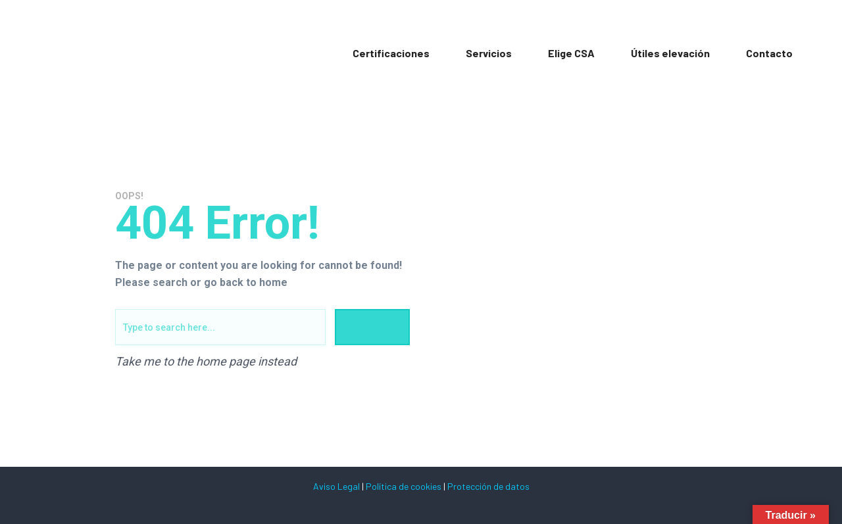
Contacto (769, 53)
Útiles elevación (670, 53)
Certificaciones (391, 53)
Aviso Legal (336, 486)
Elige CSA (571, 53)
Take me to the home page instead (206, 361)
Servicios (489, 53)
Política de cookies (403, 486)
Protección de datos (488, 486)
